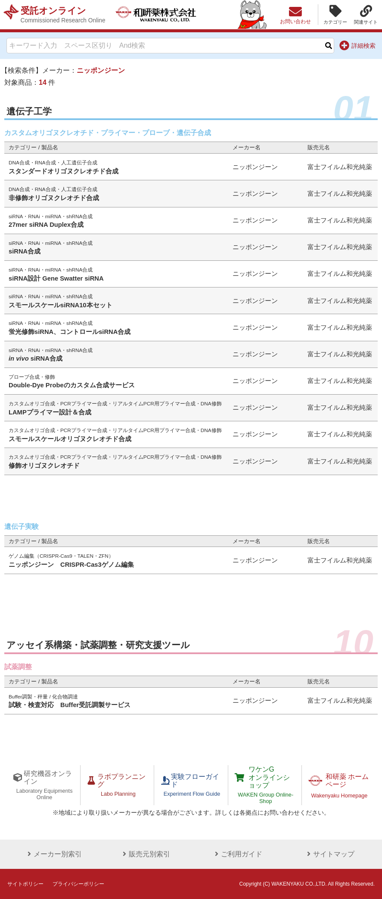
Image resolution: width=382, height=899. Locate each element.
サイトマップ (329, 853)
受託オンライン (63, 14)
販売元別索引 (145, 853)
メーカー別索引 (53, 853)
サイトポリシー (25, 883)
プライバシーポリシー (78, 883)
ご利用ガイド (237, 853)
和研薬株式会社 (157, 14)
